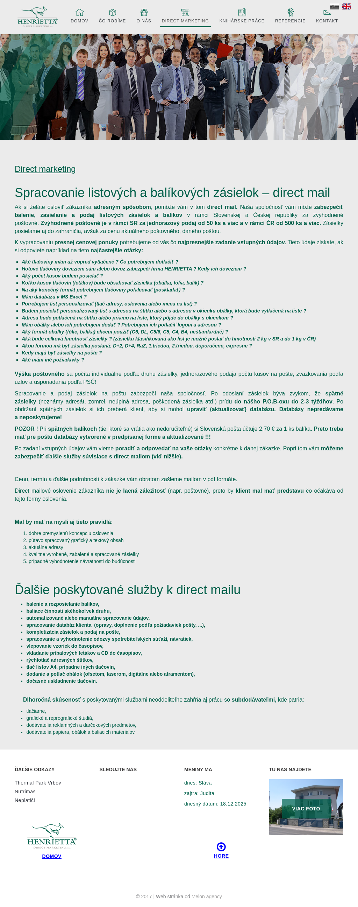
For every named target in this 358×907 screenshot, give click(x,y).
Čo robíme (112, 15)
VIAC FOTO (306, 808)
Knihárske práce (242, 15)
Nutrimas (25, 791)
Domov (79, 15)
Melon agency (207, 896)
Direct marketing (185, 15)
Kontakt (327, 15)
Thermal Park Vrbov (38, 783)
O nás (143, 15)
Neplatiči (25, 800)
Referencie (290, 15)
